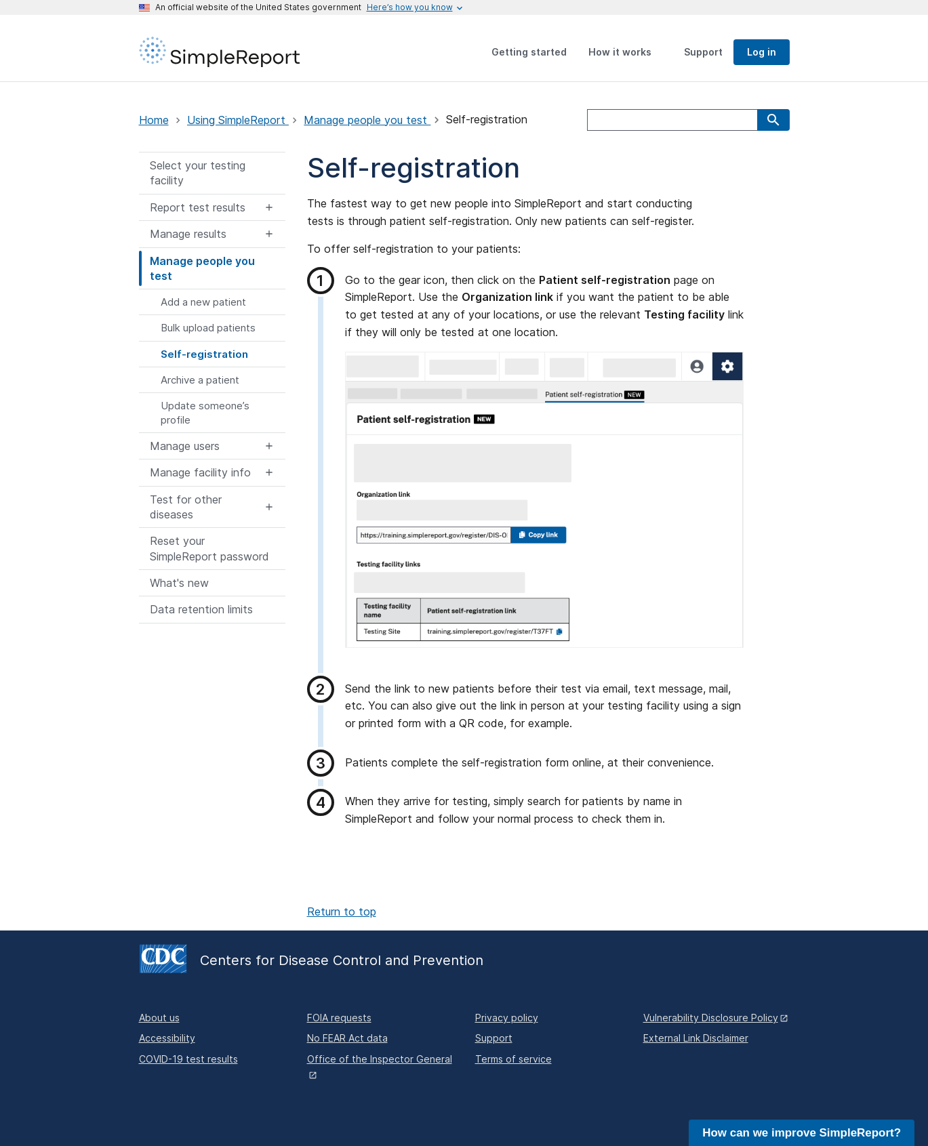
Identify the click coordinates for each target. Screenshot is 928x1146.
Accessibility (167, 1038)
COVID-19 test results (188, 1059)
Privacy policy (506, 1017)
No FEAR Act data (347, 1038)
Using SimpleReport (238, 120)
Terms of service (513, 1059)
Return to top (341, 911)
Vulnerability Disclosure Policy (710, 1017)
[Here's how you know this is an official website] (410, 7)
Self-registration (204, 354)
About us (159, 1017)
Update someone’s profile (205, 412)
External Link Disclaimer (695, 1038)
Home (154, 120)
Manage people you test (367, 120)
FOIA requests (339, 1017)
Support (493, 1038)
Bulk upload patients (208, 327)
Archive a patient (200, 379)
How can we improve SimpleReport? (801, 1132)
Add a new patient (203, 301)
